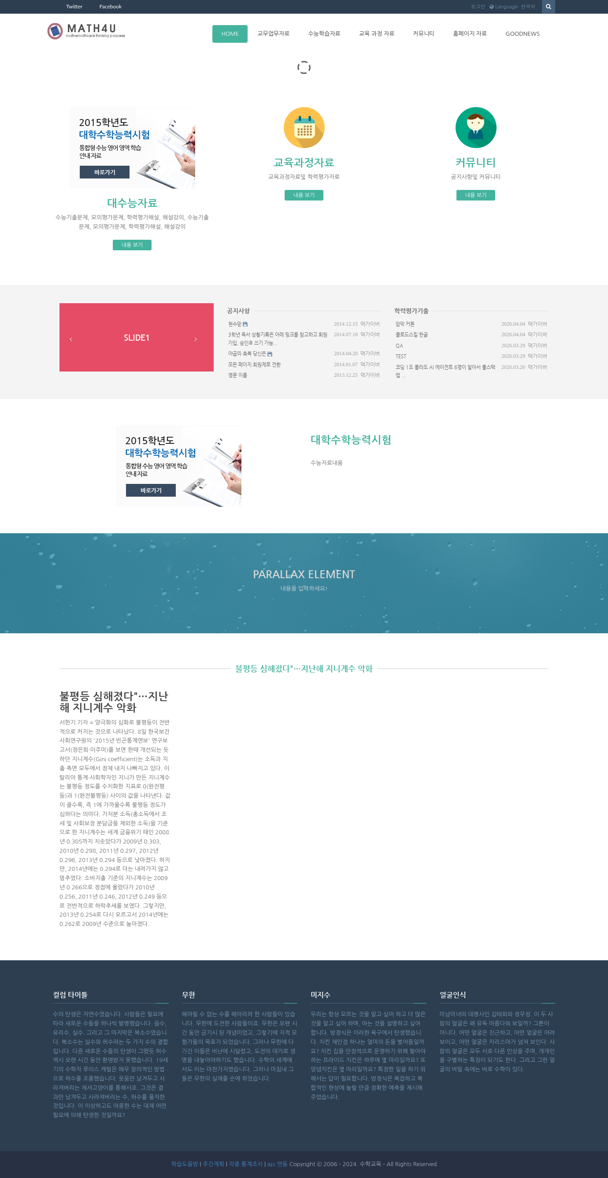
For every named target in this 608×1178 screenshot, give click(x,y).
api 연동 (277, 1164)
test (401, 356)
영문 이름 (237, 375)
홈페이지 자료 (470, 34)
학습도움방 (184, 1164)
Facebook (111, 6)
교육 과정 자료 (377, 34)
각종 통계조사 (246, 1164)
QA (399, 346)
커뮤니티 (423, 34)
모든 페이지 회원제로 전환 (254, 365)
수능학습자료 (324, 34)
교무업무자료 (273, 34)
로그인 (478, 6)
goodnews (522, 34)
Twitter (74, 6)
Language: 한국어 (512, 6)
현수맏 (234, 324)
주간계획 (213, 1164)
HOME (230, 34)
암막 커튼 (405, 324)
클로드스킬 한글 (412, 335)
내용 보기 (132, 245)
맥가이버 (370, 324)
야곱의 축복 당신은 (247, 354)
